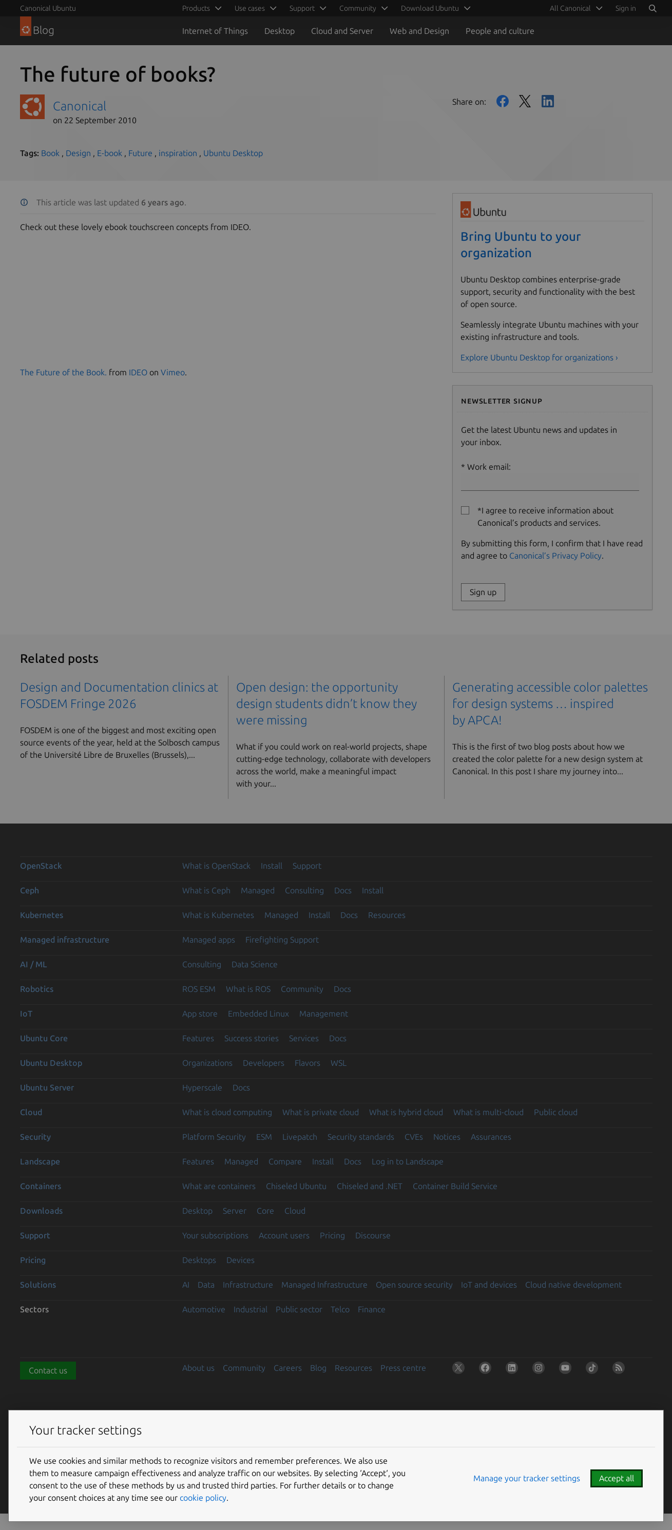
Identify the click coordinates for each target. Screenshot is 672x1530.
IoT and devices (489, 1284)
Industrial (250, 1309)
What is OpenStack (216, 865)
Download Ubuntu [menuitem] (430, 8)
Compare (285, 1161)
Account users (284, 1235)
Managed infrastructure (64, 939)
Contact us (48, 1370)
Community (302, 988)
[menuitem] (574, 8)
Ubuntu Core (44, 1038)
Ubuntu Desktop (233, 153)
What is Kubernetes (218, 915)
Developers (263, 1062)
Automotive (203, 1309)
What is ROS (248, 988)
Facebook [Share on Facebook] (502, 101)
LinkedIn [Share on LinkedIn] (548, 101)
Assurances (491, 1136)
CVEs (414, 1136)
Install (271, 865)
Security (35, 1136)
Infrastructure (248, 1284)
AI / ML (33, 964)
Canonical (79, 106)
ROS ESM (199, 988)
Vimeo (173, 372)
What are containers (219, 1186)
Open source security (414, 1284)
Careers (288, 1367)
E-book (109, 153)
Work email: (550, 476)
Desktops (199, 1260)
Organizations (207, 1062)
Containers (40, 1186)
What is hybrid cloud (406, 1112)
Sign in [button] (626, 8)
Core (265, 1210)
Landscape (40, 1161)
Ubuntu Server (47, 1087)
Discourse (373, 1235)
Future (140, 153)
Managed (258, 890)
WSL (339, 1062)
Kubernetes (41, 915)
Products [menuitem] (196, 8)
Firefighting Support (282, 939)
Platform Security (214, 1136)
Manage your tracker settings (526, 1478)
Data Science (255, 964)
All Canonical (570, 8)
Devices (240, 1260)
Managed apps (208, 939)
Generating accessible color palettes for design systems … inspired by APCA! (550, 703)
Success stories (251, 1038)
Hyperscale (202, 1087)
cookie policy (203, 1497)
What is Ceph (206, 890)
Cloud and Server (342, 30)
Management (323, 1013)
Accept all (616, 1478)
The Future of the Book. (63, 372)
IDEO (138, 372)
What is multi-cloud (488, 1112)
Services (304, 1038)
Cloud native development (573, 1284)
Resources (387, 915)
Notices (446, 1136)
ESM (264, 1136)
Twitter (525, 101)
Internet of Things (215, 30)
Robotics (36, 988)
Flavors (307, 1062)
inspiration (178, 153)
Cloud (31, 1112)
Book (50, 153)
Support (307, 865)
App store (200, 1013)
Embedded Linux (258, 1013)
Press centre (403, 1367)
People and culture (500, 30)
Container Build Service (455, 1186)
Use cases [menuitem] (250, 8)
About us (198, 1367)
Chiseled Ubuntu (296, 1186)
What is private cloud (320, 1112)
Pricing (332, 1235)
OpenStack (41, 865)
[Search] (652, 8)
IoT (26, 1013)
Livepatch (299, 1136)
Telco (340, 1309)
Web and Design (419, 30)
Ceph (29, 890)
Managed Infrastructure (324, 1284)
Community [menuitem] (357, 8)
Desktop (279, 30)
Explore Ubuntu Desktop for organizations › (539, 357)
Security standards (361, 1136)
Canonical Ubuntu (48, 8)
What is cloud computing (227, 1112)
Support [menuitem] (302, 8)
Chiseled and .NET (369, 1186)
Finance (372, 1309)
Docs (343, 890)
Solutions (38, 1284)
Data (206, 1284)
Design (78, 153)
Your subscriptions (215, 1235)
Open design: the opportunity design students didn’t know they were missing (326, 703)
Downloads (41, 1210)
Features (198, 1038)
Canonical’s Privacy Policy (555, 555)
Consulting (304, 890)
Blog (318, 1367)
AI (185, 1284)
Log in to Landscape (408, 1161)
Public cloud (556, 1112)
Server (234, 1210)
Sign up (483, 592)
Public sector (299, 1309)
